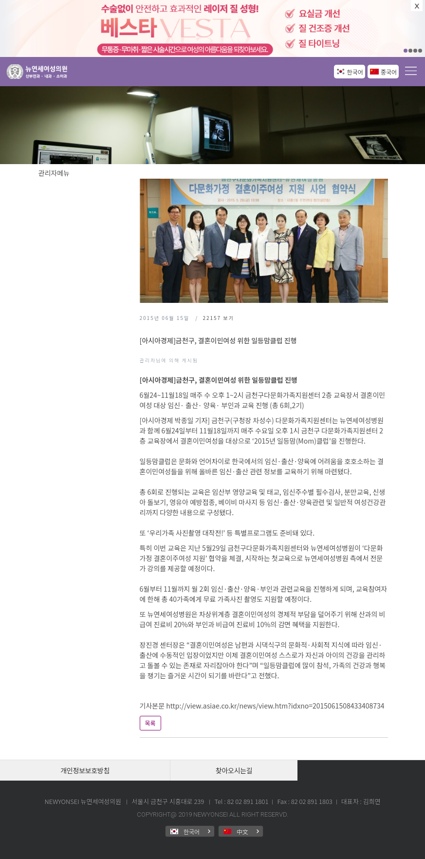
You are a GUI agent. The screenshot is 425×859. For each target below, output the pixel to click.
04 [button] (420, 51)
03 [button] (415, 51)
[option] (212, 28)
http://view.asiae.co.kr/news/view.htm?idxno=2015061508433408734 (275, 705)
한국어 (355, 72)
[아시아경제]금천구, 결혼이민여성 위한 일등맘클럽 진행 (218, 340)
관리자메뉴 (54, 173)
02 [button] (410, 51)
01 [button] (405, 51)
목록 (150, 723)
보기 (218, 317)
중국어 (389, 72)
